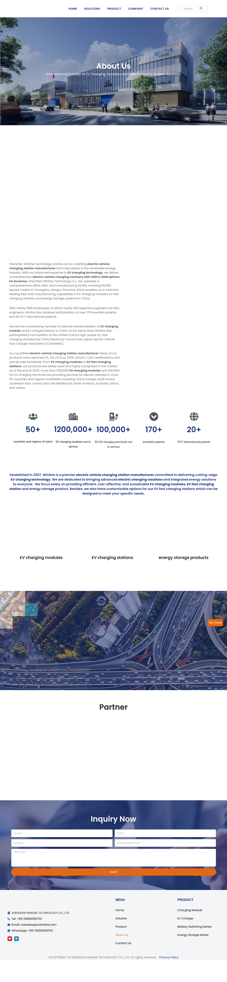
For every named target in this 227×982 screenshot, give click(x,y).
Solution (121, 940)
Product (121, 948)
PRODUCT (114, 9)
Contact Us (123, 965)
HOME (72, 9)
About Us (122, 957)
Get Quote (215, 622)
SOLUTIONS (92, 9)
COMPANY (135, 9)
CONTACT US (159, 9)
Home (120, 932)
